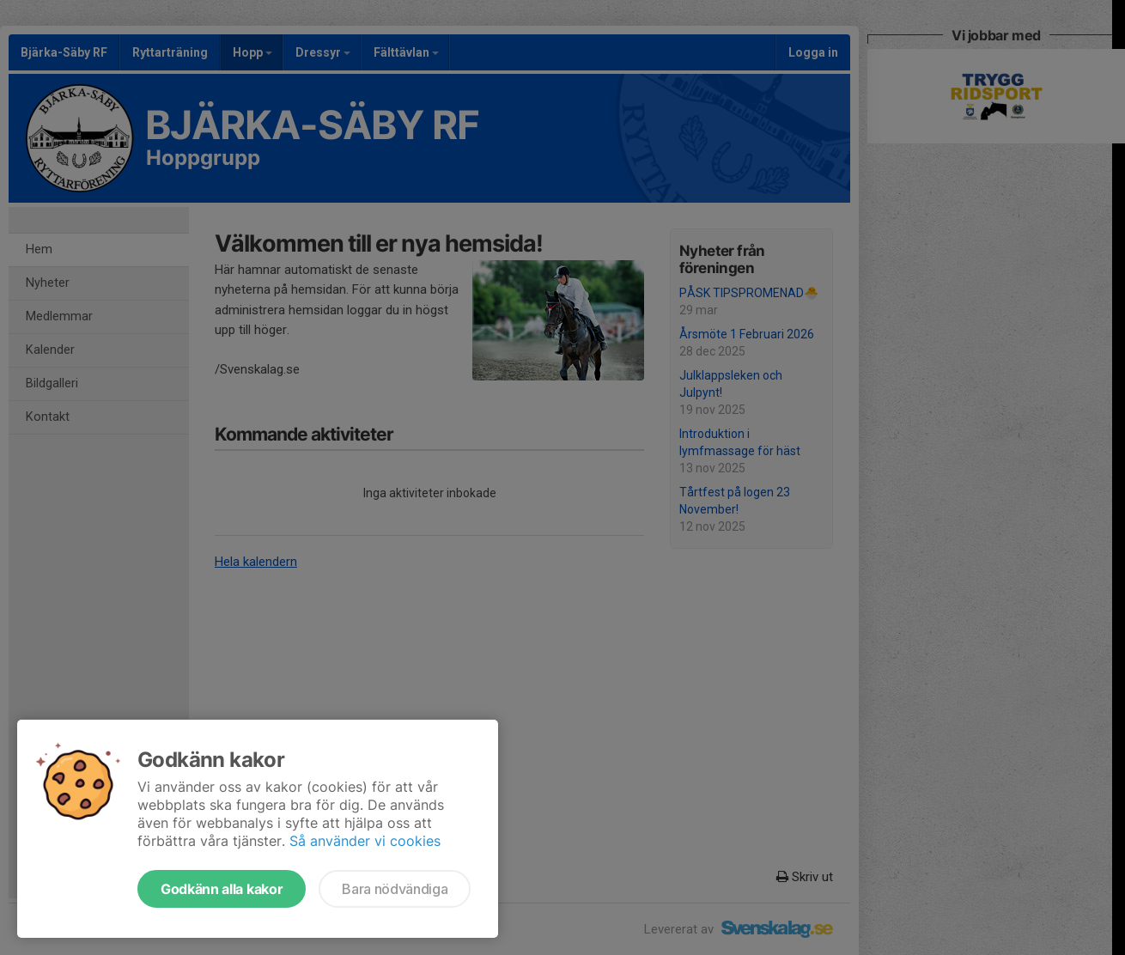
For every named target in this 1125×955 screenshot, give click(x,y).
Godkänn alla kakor (222, 888)
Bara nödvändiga (394, 888)
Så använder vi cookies (365, 840)
